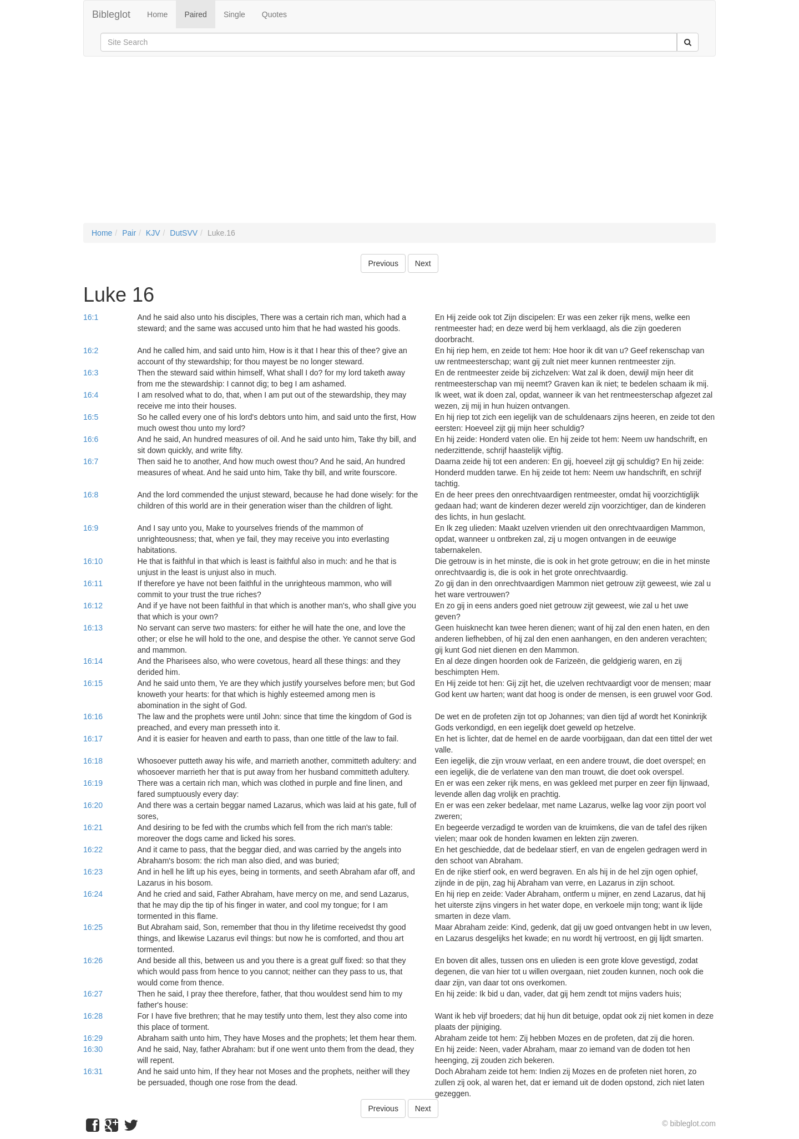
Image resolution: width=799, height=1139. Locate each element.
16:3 (90, 372)
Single (234, 14)
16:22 (93, 849)
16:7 (90, 461)
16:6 (90, 439)
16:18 (93, 760)
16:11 (93, 583)
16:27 (93, 993)
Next (423, 263)
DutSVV (184, 232)
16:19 (93, 783)
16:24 (93, 893)
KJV (153, 232)
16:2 (90, 350)
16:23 (93, 871)
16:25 (93, 927)
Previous (383, 263)
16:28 (93, 1015)
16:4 (90, 394)
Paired (195, 14)
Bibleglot (111, 14)
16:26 (93, 960)
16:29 (93, 1038)
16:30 (93, 1049)
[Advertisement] (399, 145)
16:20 (93, 805)
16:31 (93, 1071)
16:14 (93, 661)
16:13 (93, 627)
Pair (129, 232)
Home (157, 14)
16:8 (90, 494)
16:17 (93, 738)
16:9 (90, 527)
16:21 (93, 827)
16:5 (90, 417)
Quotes (274, 14)
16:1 (90, 317)
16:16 (93, 716)
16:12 (93, 605)
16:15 (93, 683)
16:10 (93, 561)
